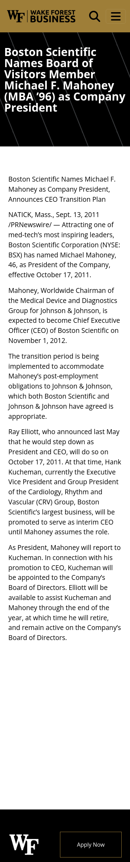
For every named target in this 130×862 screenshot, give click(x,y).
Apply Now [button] (91, 844)
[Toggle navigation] (116, 16)
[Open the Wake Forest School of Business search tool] (94, 16)
